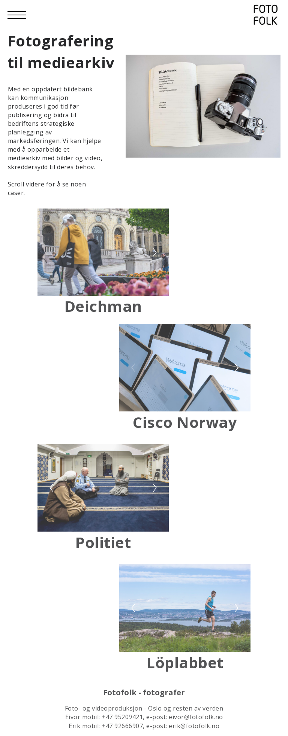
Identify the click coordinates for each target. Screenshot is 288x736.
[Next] (155, 284)
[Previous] (51, 284)
